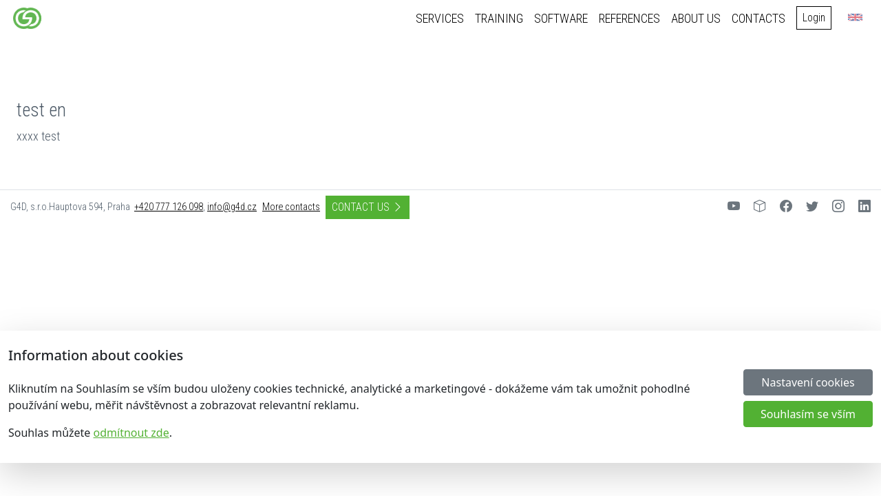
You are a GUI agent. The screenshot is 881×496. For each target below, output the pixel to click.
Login (816, 17)
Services (442, 18)
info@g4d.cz (232, 207)
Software (564, 18)
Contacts (761, 18)
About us (698, 18)
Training (502, 18)
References (632, 18)
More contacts (291, 207)
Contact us (367, 207)
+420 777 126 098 (168, 207)
